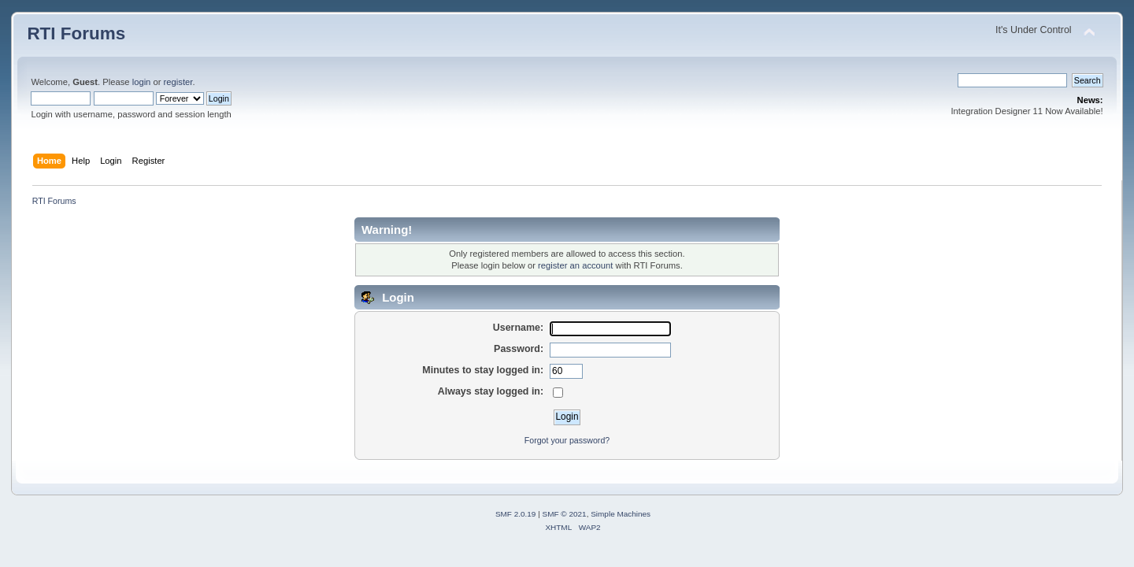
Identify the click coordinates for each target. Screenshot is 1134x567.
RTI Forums (76, 33)
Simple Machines (620, 514)
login (141, 82)
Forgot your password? (567, 440)
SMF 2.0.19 (515, 514)
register (178, 82)
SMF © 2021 (565, 514)
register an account (575, 265)
